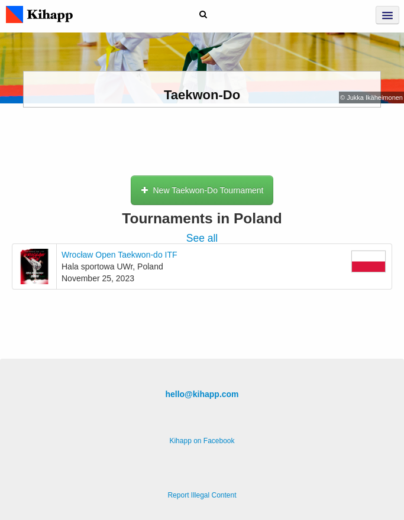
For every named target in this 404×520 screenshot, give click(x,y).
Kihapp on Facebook (201, 441)
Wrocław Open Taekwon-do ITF (119, 254)
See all (202, 238)
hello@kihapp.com (201, 394)
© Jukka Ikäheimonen (371, 97)
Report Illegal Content (201, 495)
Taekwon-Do (202, 94)
